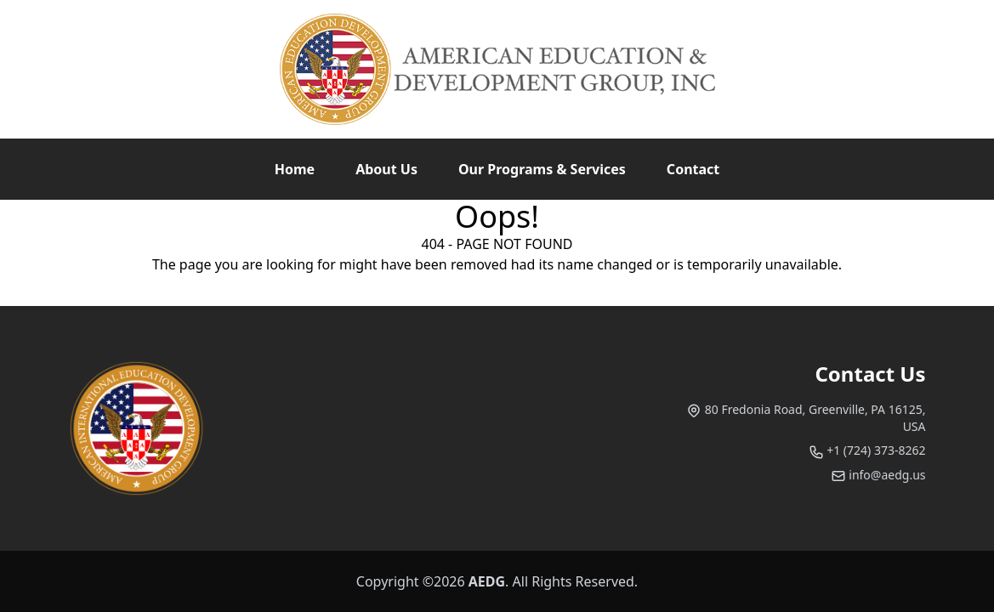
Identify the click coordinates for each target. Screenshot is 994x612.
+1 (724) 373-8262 (867, 450)
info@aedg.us (878, 475)
